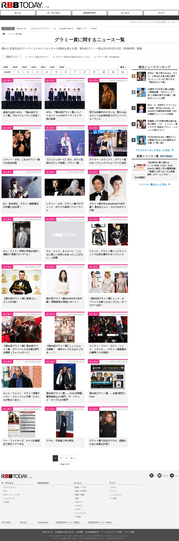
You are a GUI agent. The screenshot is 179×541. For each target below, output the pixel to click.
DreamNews (43, 522)
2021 (52, 67)
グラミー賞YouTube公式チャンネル (73, 57)
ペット (113, 491)
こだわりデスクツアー (40, 28)
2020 (61, 67)
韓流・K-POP (80, 491)
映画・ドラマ (80, 487)
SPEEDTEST (89, 13)
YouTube (165, 475)
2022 (43, 67)
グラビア (78, 506)
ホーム (18, 13)
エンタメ (125, 13)
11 (113, 72)
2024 (24, 67)
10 (104, 72)
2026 (5, 67)
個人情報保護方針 (92, 532)
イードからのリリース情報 (112, 532)
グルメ (113, 487)
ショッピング (8, 498)
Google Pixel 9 (66, 28)
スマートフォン (9, 487)
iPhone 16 (21, 28)
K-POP (93, 28)
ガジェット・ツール (11, 495)
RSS (176, 475)
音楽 (77, 498)
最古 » (123, 67)
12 (122, 72)
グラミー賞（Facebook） (109, 57)
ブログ (78, 509)
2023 (33, 67)
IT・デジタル (53, 13)
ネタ (5, 491)
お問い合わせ (47, 532)
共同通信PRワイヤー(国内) (67, 522)
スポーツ (78, 502)
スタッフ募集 (129, 532)
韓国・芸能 (79, 495)
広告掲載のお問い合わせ (64, 532)
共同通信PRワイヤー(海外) (100, 522)
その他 (6, 502)
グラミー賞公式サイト (38, 57)
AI (55, 28)
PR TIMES (6, 522)
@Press (23, 522)
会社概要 (79, 532)
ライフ (161, 13)
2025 (15, 67)
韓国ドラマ (82, 28)
